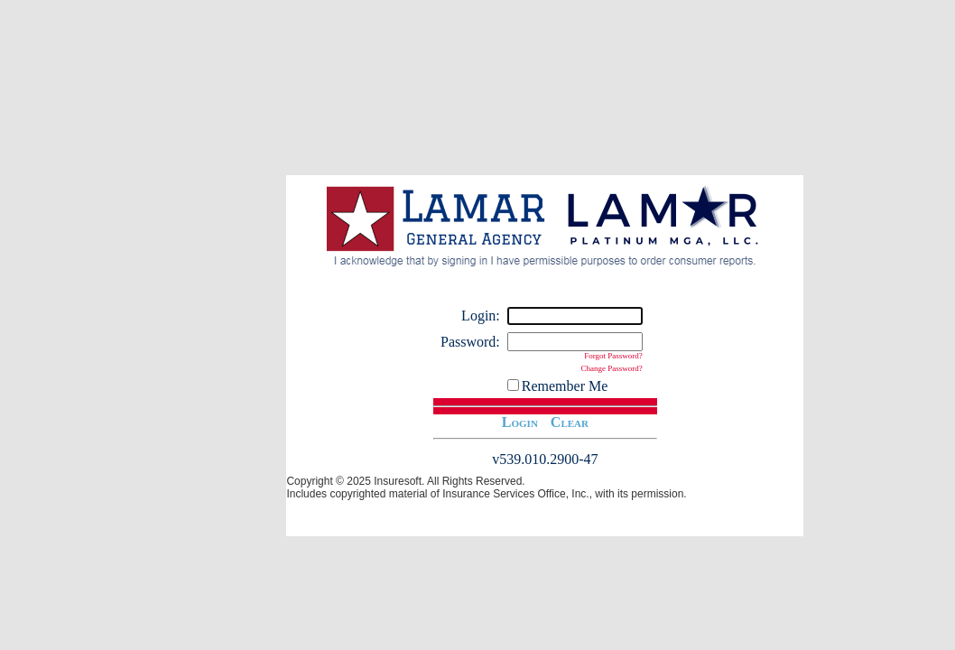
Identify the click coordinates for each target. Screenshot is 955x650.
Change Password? (612, 368)
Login (520, 422)
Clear (570, 422)
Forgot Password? (613, 355)
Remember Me (565, 386)
